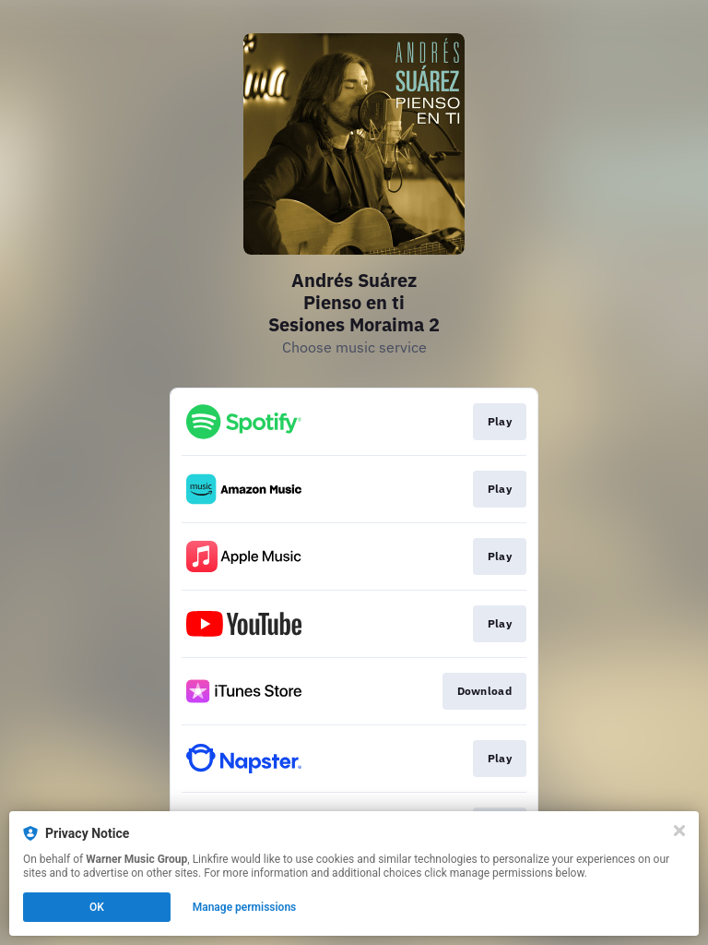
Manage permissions (245, 907)
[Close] (679, 830)
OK (96, 907)
